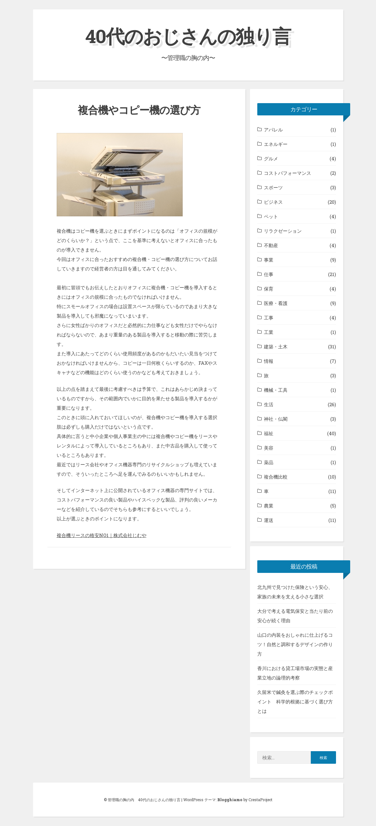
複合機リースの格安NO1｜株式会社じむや (101, 535)
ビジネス (273, 202)
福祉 (268, 433)
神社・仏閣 (276, 419)
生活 (268, 404)
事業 (268, 260)
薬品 (268, 462)
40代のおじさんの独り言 (188, 35)
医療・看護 (276, 303)
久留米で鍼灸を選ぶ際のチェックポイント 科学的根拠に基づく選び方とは (295, 701)
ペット (271, 216)
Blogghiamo (229, 799)
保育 (268, 288)
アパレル (273, 129)
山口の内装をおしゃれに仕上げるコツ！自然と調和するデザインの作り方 (295, 644)
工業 (268, 332)
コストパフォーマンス (287, 173)
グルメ (271, 158)
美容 (268, 448)
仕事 (268, 274)
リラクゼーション (283, 231)
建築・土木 (276, 346)
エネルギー (276, 144)
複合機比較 (276, 477)
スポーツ (273, 187)
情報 (268, 361)
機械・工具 (276, 390)
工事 (268, 317)
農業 (268, 505)
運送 (268, 520)
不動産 (271, 245)
